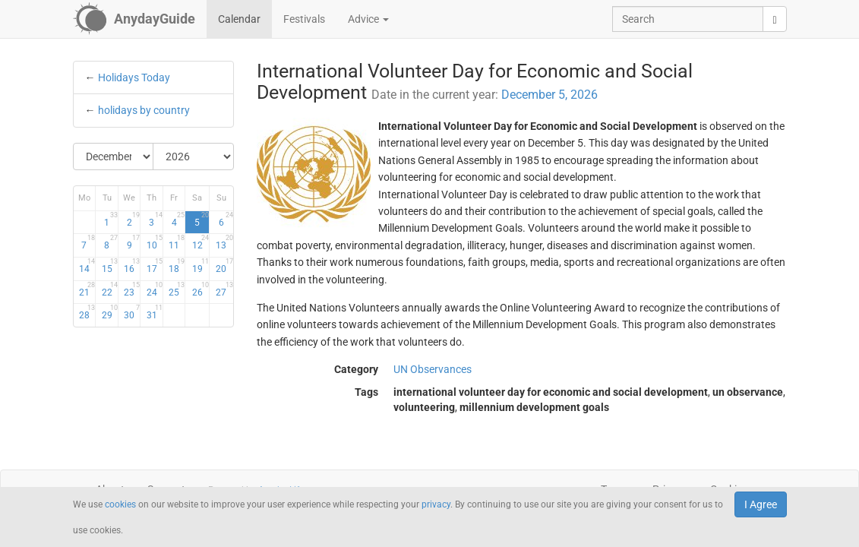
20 (224, 266)
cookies (120, 504)
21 (87, 289)
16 (132, 266)
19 (200, 266)
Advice (368, 19)
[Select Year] (193, 156)
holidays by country (144, 110)
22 (110, 289)
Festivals (304, 19)
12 (200, 242)
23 (132, 289)
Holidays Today (134, 77)
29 (110, 312)
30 (132, 312)
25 (177, 289)
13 (224, 242)
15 (110, 266)
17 (155, 266)
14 (87, 266)
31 (155, 312)
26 (200, 289)
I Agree (760, 504)
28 (87, 312)
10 (155, 242)
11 (177, 242)
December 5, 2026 (549, 94)
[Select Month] (114, 156)
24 (155, 289)
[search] (774, 19)
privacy (436, 504)
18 (177, 266)
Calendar (239, 19)
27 (224, 289)
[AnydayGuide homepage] (134, 19)
